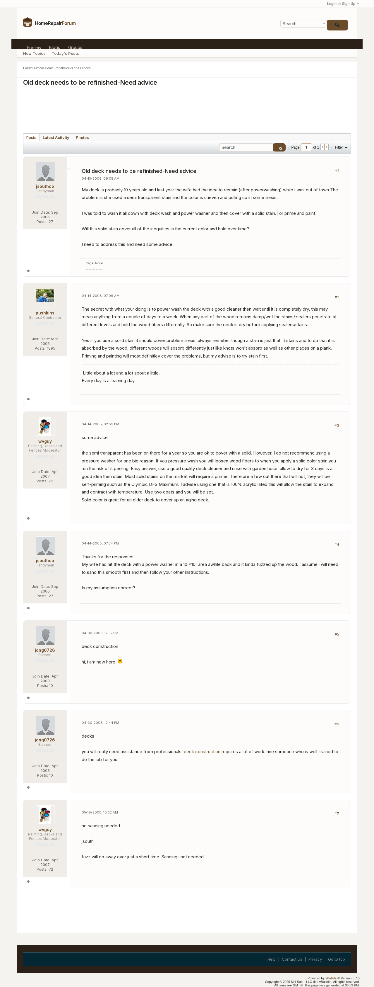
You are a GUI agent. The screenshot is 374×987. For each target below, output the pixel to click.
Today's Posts (65, 53)
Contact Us (292, 959)
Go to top (336, 959)
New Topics (34, 53)
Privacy (315, 959)
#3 (336, 425)
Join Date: (41, 212)
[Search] (303, 24)
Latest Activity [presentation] (56, 137)
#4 (336, 544)
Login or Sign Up (343, 4)
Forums (34, 47)
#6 (336, 724)
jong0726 (45, 650)
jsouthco (45, 186)
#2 (337, 297)
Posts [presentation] (31, 137)
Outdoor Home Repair (48, 68)
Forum (27, 68)
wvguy (45, 441)
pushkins (45, 312)
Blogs (54, 47)
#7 (336, 813)
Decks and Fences (77, 68)
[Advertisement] (187, 108)
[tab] (31, 137)
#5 (337, 634)
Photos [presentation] (82, 137)
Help (271, 959)
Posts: (42, 221)
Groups (75, 47)
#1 (337, 170)
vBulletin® (332, 978)
